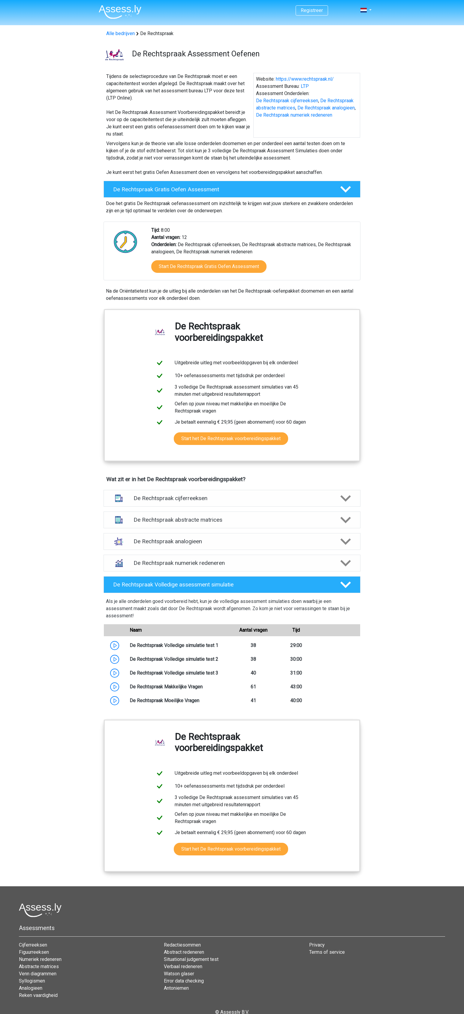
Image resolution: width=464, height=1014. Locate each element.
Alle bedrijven (120, 33)
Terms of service (327, 952)
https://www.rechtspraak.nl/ (305, 79)
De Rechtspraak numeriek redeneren (294, 115)
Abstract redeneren (184, 952)
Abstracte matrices (39, 966)
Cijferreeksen (33, 945)
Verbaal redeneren (183, 966)
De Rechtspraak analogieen (326, 108)
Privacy (317, 945)
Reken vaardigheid (38, 995)
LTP (305, 86)
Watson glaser (179, 974)
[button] (232, 189)
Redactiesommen (182, 945)
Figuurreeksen (34, 952)
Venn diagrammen (37, 974)
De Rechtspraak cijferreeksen (287, 100)
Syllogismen (32, 981)
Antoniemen (176, 988)
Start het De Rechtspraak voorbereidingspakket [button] (231, 438)
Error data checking (184, 981)
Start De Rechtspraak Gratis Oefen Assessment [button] (209, 266)
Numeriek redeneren (40, 959)
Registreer (312, 10)
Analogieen (30, 988)
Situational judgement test (191, 959)
